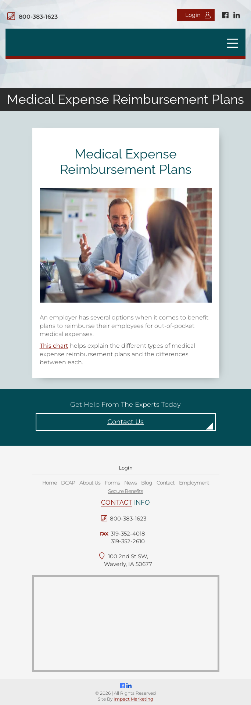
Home (49, 482)
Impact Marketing (133, 699)
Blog (146, 482)
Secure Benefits (125, 491)
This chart (54, 345)
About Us (89, 482)
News (130, 482)
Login (198, 14)
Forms (112, 482)
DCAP (68, 482)
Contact (166, 482)
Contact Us (125, 422)
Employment (194, 482)
